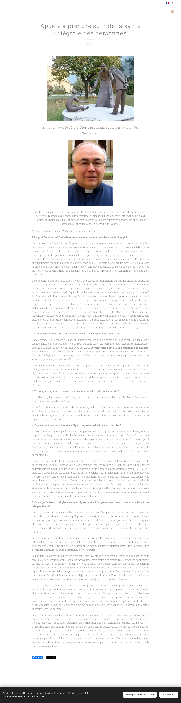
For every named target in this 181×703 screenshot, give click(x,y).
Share (37, 657)
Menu (172, 11)
